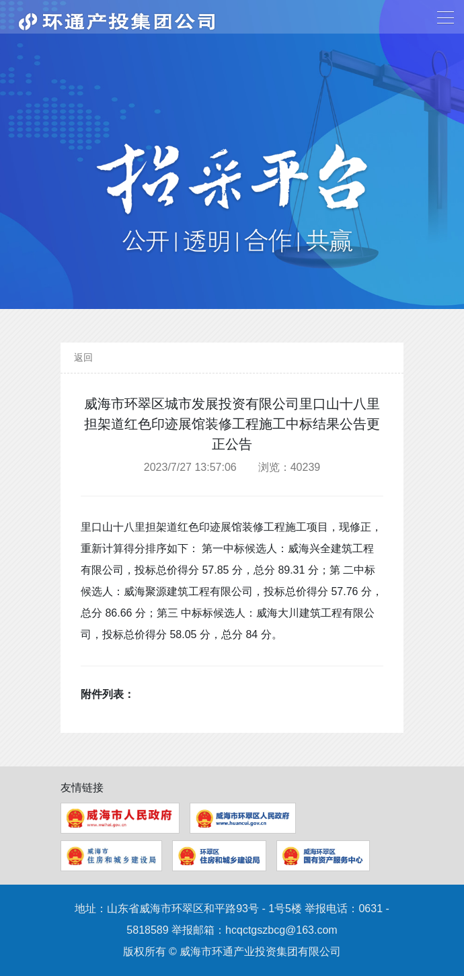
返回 (83, 357)
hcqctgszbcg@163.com (281, 930)
